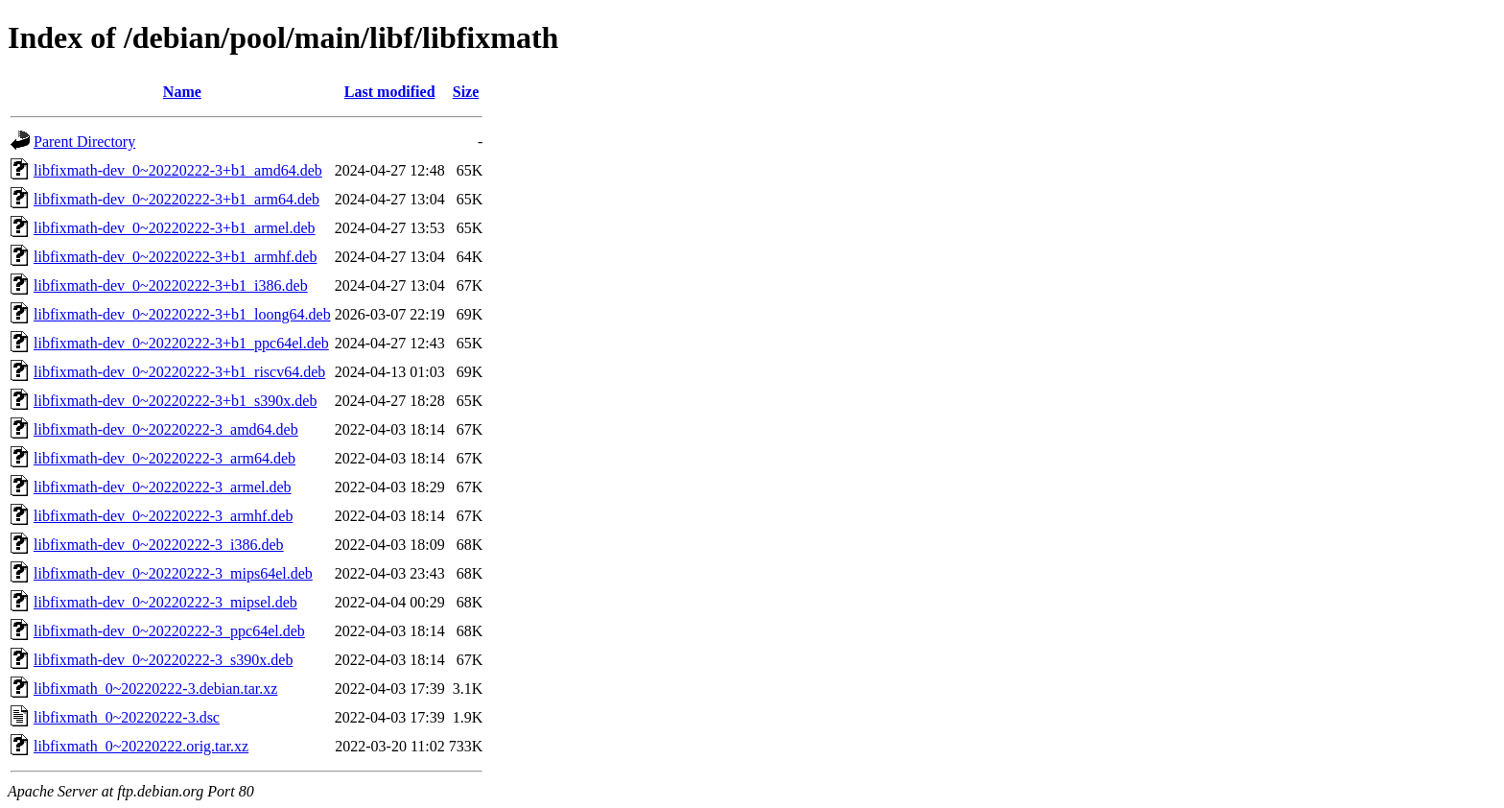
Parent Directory (84, 141)
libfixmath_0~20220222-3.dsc (127, 717)
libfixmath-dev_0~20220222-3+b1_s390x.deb (175, 400)
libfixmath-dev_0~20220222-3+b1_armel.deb (175, 228)
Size (466, 91)
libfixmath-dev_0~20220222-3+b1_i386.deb (171, 285)
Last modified (389, 91)
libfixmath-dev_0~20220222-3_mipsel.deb (165, 602)
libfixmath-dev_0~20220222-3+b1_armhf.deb (175, 257)
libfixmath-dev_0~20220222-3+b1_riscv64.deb (179, 372)
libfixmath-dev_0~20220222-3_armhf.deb (163, 516)
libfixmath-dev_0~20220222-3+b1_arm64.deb (176, 199)
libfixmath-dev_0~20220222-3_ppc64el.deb (169, 631)
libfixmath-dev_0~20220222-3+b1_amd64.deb (178, 170)
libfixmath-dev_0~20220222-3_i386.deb (159, 544)
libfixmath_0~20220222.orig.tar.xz (141, 746)
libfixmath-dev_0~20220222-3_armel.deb (163, 487)
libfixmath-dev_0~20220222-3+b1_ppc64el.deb (181, 343)
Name (182, 91)
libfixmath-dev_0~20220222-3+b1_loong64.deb (182, 314)
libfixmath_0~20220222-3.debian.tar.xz (155, 688)
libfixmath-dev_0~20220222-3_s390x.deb (163, 660)
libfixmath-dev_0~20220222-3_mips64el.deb (173, 573)
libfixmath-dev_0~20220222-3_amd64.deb (166, 429)
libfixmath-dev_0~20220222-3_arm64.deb (164, 458)
